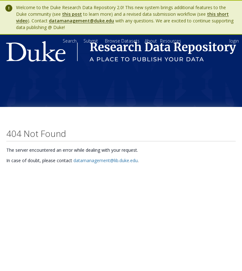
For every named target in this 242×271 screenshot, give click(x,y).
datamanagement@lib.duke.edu (105, 160)
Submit (91, 41)
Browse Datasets (123, 41)
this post (72, 14)
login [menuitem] (234, 41)
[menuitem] (151, 41)
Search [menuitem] (70, 41)
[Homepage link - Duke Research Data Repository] (121, 60)
